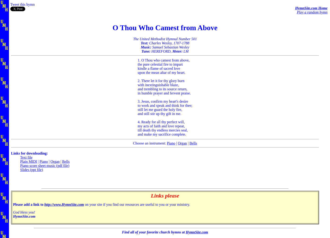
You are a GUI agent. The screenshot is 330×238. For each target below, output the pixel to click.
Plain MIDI (28, 161)
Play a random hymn (312, 12)
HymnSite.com (197, 232)
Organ (182, 143)
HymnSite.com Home (311, 8)
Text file (26, 157)
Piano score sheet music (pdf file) (44, 166)
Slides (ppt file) (31, 170)
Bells (193, 143)
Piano (171, 143)
